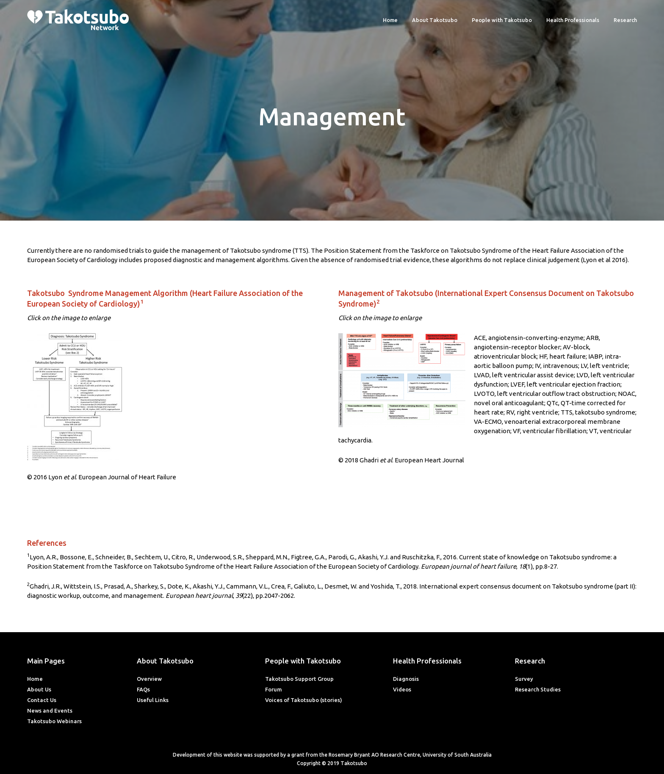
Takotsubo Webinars (54, 721)
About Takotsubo (434, 20)
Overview (149, 679)
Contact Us (41, 700)
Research (625, 20)
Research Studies (538, 689)
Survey (524, 679)
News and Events (49, 710)
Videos (402, 689)
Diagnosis (406, 679)
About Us (39, 689)
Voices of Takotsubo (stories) (303, 700)
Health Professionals (572, 20)
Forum (273, 689)
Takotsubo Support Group (299, 679)
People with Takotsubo (502, 20)
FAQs (143, 689)
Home (390, 20)
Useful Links (153, 700)
